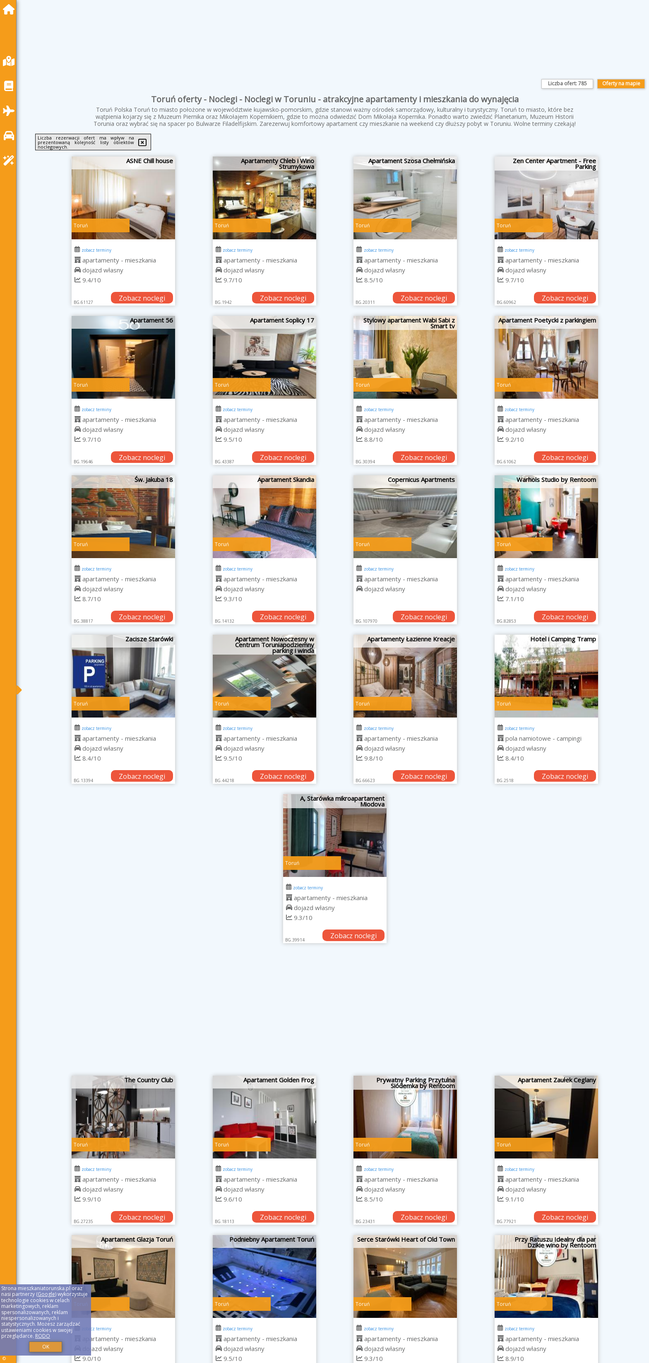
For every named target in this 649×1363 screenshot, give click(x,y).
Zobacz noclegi (142, 298)
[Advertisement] (335, 1014)
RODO (42, 1335)
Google (46, 1294)
